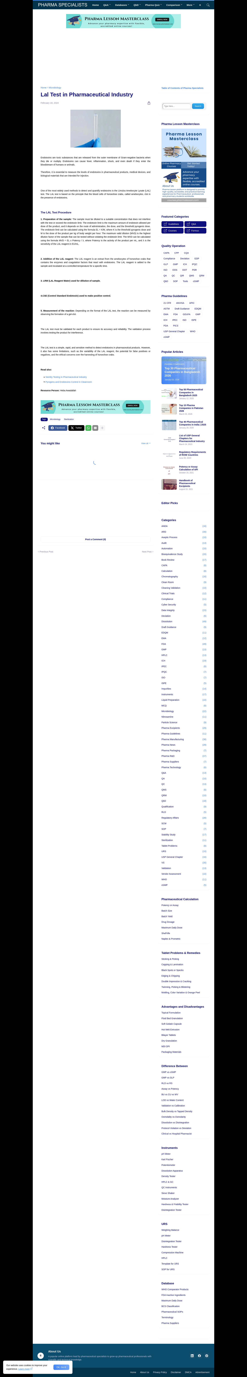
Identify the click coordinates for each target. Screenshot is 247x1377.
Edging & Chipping (170, 976)
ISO (165, 270)
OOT (184, 270)
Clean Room (183, 582)
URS (183, 851)
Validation (183, 868)
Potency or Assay (169, 905)
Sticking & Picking (170, 959)
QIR (182, 275)
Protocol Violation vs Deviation (176, 1128)
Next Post (147, 551)
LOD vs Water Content (172, 1100)
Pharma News (183, 745)
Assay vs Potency (170, 1089)
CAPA (166, 253)
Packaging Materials (171, 1052)
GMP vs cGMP (168, 1072)
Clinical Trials (183, 593)
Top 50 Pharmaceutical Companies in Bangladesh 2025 (191, 392)
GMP (175, 264)
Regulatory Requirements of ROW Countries (192, 453)
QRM (201, 275)
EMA (166, 314)
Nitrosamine (183, 717)
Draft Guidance (182, 308)
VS (183, 862)
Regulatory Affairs (183, 818)
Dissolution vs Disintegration (175, 1122)
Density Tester (168, 1176)
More (189, 5)
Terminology (167, 1317)
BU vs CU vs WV (169, 1094)
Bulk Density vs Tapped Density (176, 1111)
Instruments (183, 694)
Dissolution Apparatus (172, 1170)
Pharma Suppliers (183, 761)
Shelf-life (165, 933)
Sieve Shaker (168, 1193)
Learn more (24, 1369)
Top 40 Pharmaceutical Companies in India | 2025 (192, 423)
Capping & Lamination (172, 964)
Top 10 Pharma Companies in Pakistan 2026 (191, 408)
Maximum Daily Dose (171, 927)
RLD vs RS (166, 1083)
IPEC (175, 320)
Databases (121, 5)
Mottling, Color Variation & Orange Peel (180, 992)
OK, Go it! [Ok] (61, 1367)
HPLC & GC (167, 1182)
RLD (183, 812)
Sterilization (69, 419)
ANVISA (180, 303)
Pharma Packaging (183, 750)
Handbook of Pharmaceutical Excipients (187, 483)
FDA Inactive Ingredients (173, 1295)
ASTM (167, 308)
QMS (191, 275)
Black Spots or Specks (172, 970)
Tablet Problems (183, 846)
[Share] (147, 103)
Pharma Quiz (152, 5)
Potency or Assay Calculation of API (188, 468)
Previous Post (46, 551)
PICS (175, 325)
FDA (175, 314)
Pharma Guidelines (183, 733)
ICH (185, 264)
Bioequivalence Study (183, 554)
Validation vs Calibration (173, 1105)
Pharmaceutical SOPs (172, 1312)
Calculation (183, 571)
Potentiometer (168, 1165)
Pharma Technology (183, 767)
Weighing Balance (170, 1230)
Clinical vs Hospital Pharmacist (176, 1133)
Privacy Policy (160, 1372)
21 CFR (167, 303)
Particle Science (183, 722)
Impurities (183, 688)
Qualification (183, 806)
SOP (175, 281)
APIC (192, 303)
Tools (185, 281)
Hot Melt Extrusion (170, 1029)
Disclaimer (176, 1372)
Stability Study (183, 834)
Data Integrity (183, 610)
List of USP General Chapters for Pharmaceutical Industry (192, 438)
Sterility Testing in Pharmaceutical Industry (66, 377)
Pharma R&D (183, 756)
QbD (136, 5)
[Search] (207, 5)
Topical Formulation (171, 1012)
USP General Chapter (174, 331)
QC (173, 275)
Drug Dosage (168, 922)
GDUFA (186, 314)
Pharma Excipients (183, 728)
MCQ (183, 705)
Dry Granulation (169, 1040)
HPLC (183, 655)
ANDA (183, 526)
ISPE (193, 320)
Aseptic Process (183, 537)
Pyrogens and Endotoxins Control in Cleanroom (68, 382)
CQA (186, 253)
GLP (166, 264)
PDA (166, 325)
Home (95, 5)
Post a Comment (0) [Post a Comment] (95, 539)
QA (165, 275)
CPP (176, 253)
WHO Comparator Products (174, 1289)
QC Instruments (169, 1187)
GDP (196, 258)
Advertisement (202, 1372)
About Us (144, 1372)
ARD (183, 532)
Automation (183, 548)
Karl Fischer (167, 1159)
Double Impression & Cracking (176, 981)
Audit (183, 543)
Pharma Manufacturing (183, 739)
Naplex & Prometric (171, 939)
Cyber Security (183, 604)
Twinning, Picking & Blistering (175, 987)
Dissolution (183, 621)
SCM (183, 823)
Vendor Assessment (183, 874)
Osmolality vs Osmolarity (173, 1117)
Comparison (173, 5)
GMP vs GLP (167, 1077)
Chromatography (183, 576)
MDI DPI (165, 1046)
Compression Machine (172, 1252)
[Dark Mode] (201, 5)
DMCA (188, 1372)
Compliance (169, 258)
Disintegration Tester (171, 1210)
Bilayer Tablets (168, 1035)
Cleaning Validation (183, 588)
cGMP (196, 281)
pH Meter (166, 1154)
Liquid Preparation (183, 700)
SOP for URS (168, 1269)
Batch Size (166, 910)
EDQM (198, 308)
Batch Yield (166, 916)
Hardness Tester (169, 1247)
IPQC (194, 264)
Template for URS (170, 1263)
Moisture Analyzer (170, 1199)
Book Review (183, 560)
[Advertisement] (123, 55)
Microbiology (55, 88)
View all (144, 443)
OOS (174, 270)
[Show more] (102, 428)
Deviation (184, 258)
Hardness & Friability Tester (174, 1204)
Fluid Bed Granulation (172, 1018)
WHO (192, 331)
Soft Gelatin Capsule (171, 1024)
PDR (194, 270)
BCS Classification (170, 1306)
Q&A (106, 5)
